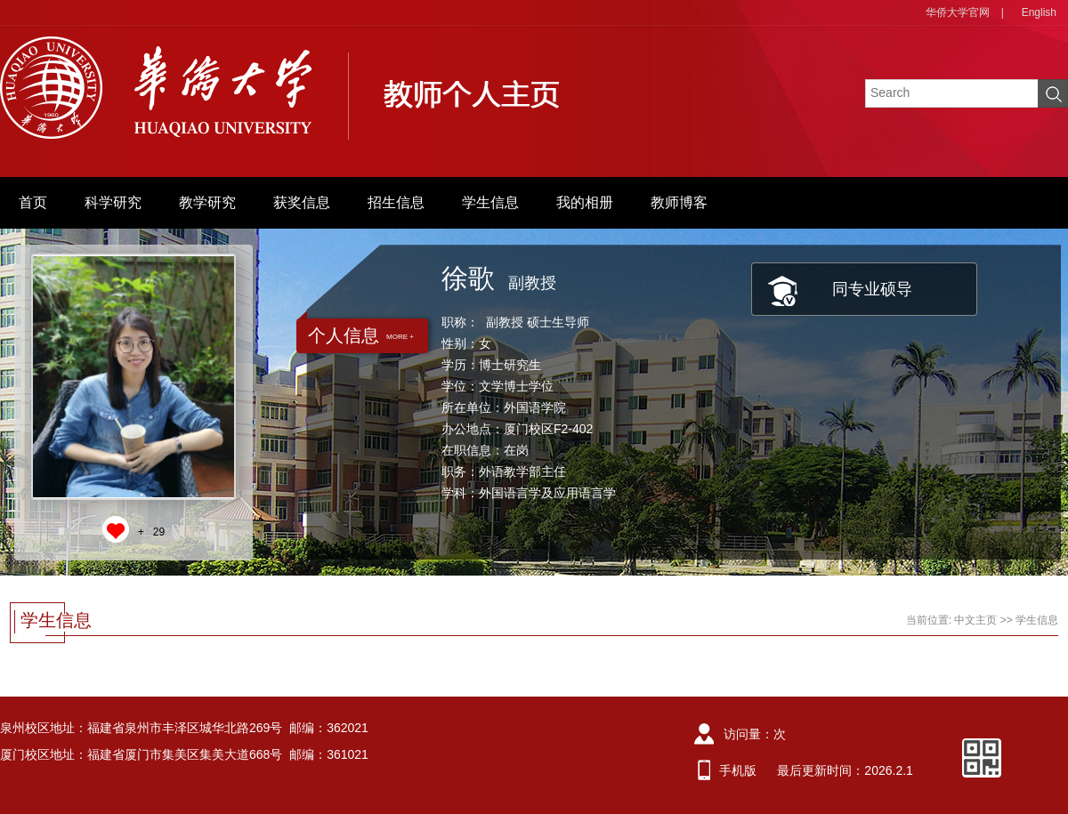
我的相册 (584, 202)
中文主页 (975, 620)
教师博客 (679, 202)
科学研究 (113, 202)
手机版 (737, 770)
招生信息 (396, 202)
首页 (33, 202)
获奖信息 (301, 202)
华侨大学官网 (958, 12)
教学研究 (207, 202)
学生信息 (490, 202)
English (1039, 12)
